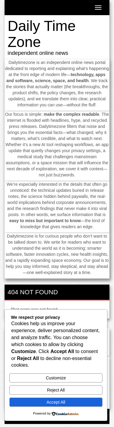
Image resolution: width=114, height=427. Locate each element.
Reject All (56, 390)
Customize (56, 377)
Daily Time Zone (42, 34)
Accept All (56, 402)
